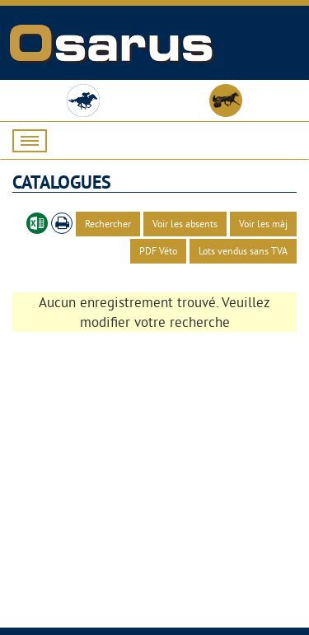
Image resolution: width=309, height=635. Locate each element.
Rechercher (108, 223)
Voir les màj (263, 223)
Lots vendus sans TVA (243, 251)
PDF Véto (158, 251)
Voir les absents (185, 223)
